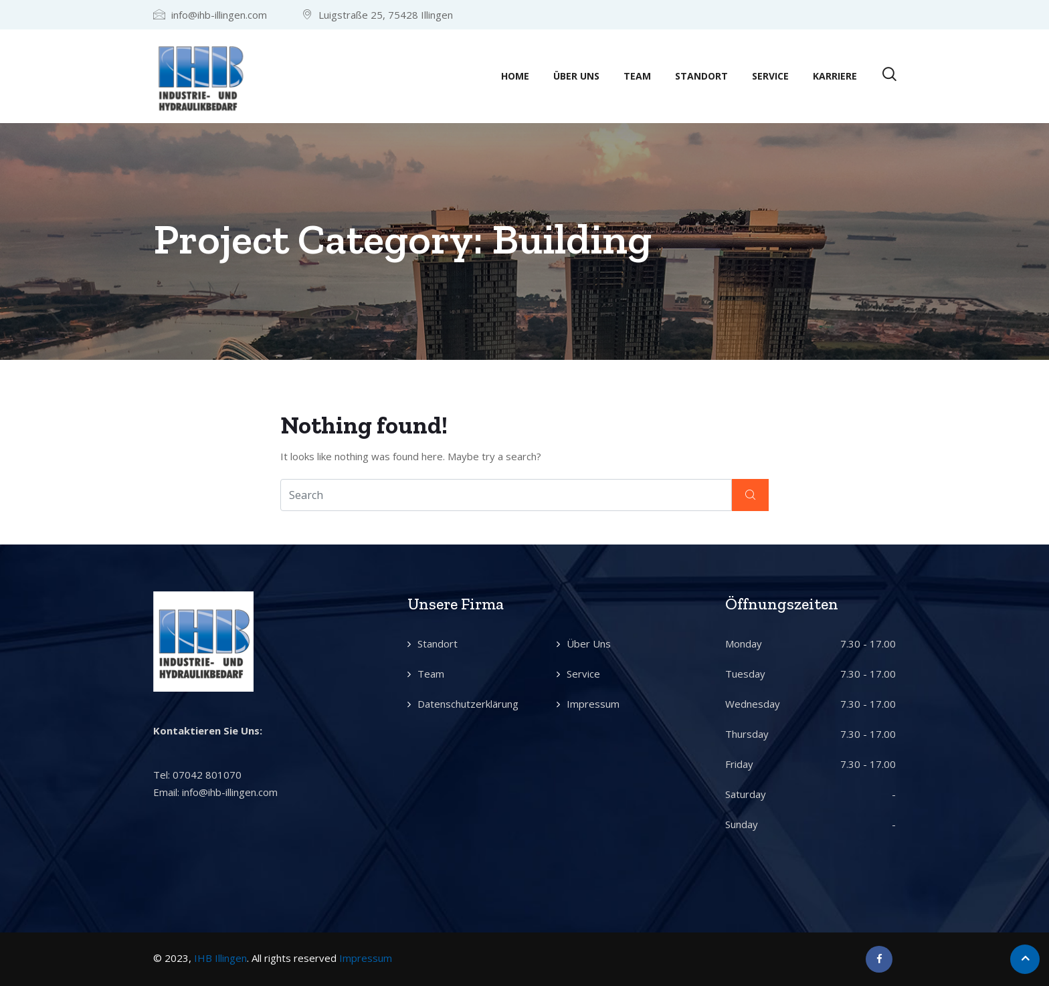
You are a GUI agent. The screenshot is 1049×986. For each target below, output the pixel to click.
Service (770, 76)
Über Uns (576, 76)
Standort (701, 76)
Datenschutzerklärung (467, 703)
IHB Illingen (220, 958)
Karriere (835, 76)
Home (515, 76)
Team (637, 76)
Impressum (593, 703)
